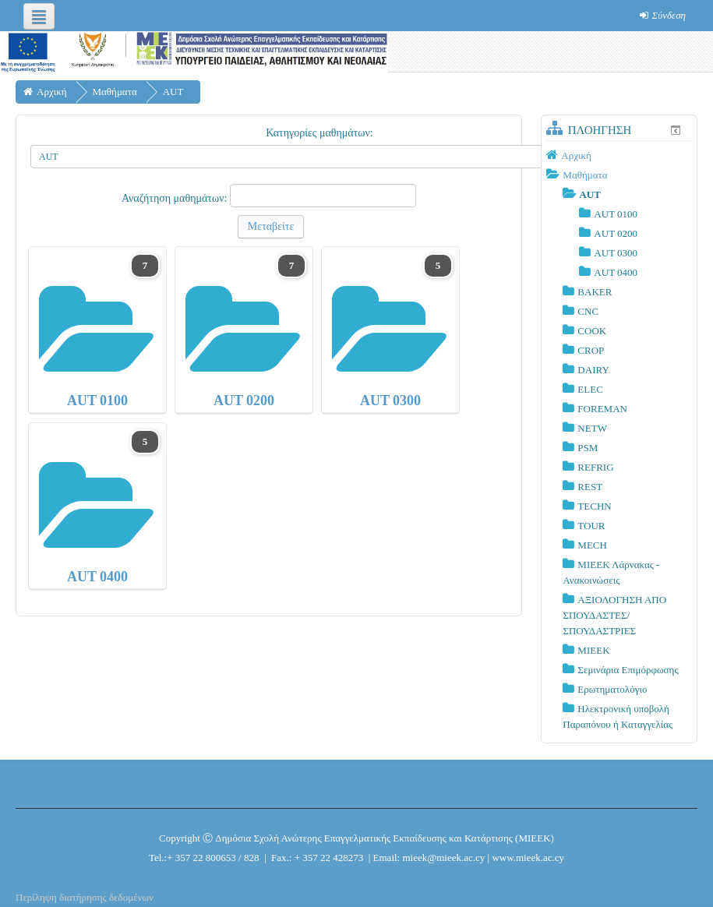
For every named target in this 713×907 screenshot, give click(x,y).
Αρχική (576, 155)
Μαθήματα (585, 175)
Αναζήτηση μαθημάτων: (176, 198)
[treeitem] (619, 155)
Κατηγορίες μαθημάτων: (319, 133)
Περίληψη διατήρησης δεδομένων (85, 897)
